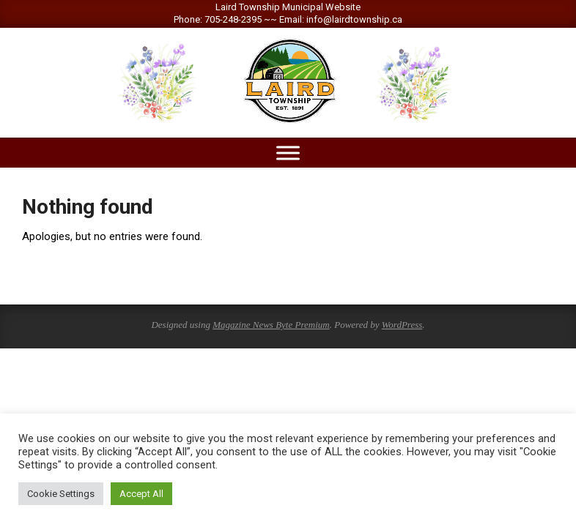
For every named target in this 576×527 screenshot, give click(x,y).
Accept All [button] (141, 493)
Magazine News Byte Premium (271, 324)
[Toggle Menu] (288, 153)
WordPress (402, 324)
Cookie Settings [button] (61, 493)
